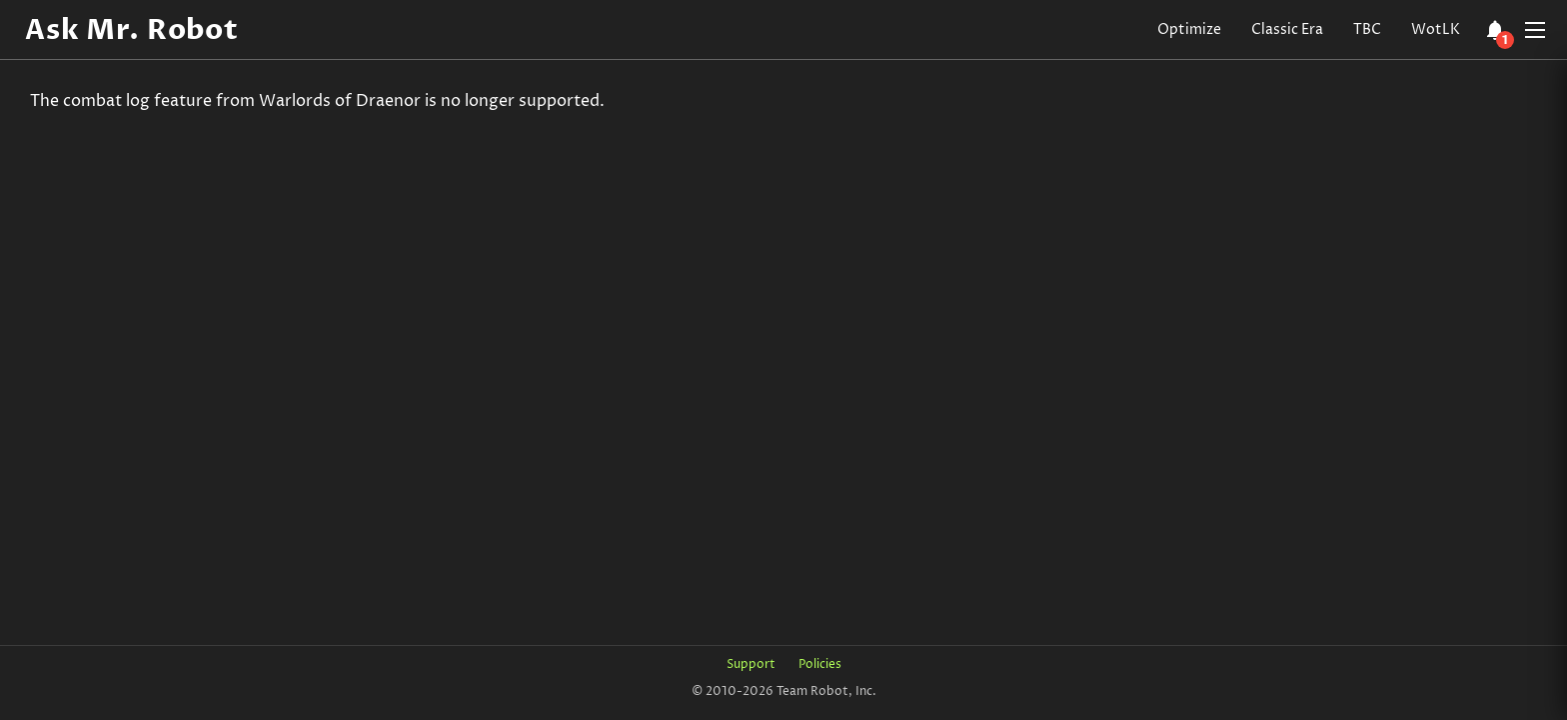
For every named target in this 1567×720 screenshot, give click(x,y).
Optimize (1189, 29)
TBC (1367, 29)
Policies (819, 664)
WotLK (1435, 29)
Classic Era (1287, 29)
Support (751, 664)
